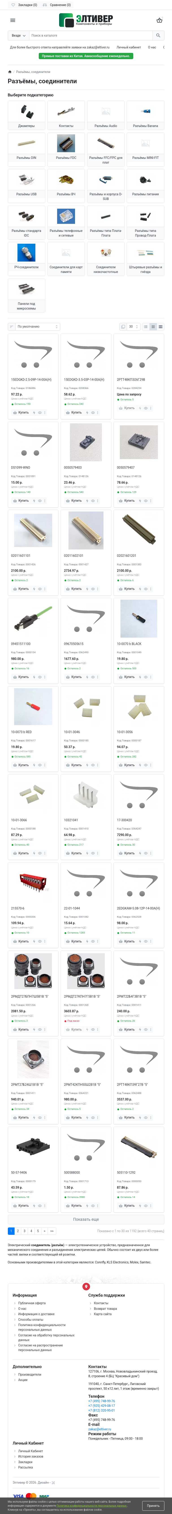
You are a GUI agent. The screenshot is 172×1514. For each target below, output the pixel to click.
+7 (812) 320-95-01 (101, 1410)
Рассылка (25, 1467)
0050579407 (126, 467)
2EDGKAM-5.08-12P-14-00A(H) (138, 908)
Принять (153, 1506)
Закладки (25, 1462)
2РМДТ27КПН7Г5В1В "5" (82, 996)
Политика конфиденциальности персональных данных (92, 1505)
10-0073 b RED (21, 732)
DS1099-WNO (20, 467)
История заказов (30, 1456)
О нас (152, 47)
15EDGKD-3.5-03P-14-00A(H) (84, 379)
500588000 (72, 1172)
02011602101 (74, 555)
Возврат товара (105, 1308)
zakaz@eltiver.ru (99, 1429)
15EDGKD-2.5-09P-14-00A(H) (31, 379)
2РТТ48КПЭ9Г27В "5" (132, 1084)
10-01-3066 (19, 820)
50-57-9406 (19, 1172)
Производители (29, 1374)
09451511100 (21, 644)
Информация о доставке (36, 1314)
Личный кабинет (128, 47)
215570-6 (17, 908)
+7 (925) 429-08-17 (101, 1406)
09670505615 (74, 644)
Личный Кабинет (30, 1451)
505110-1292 (126, 1172)
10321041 (71, 820)
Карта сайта (103, 1314)
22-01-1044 (72, 908)
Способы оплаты (30, 1319)
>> (52, 1231)
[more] (45, 412)
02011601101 (21, 555)
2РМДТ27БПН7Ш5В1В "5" (30, 996)
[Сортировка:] (37, 327)
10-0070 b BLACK (129, 644)
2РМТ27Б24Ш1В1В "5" (27, 1084)
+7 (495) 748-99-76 (101, 1401)
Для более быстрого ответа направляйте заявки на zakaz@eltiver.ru (60, 47)
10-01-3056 (125, 732)
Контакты (101, 1303)
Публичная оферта (32, 1303)
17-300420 (124, 820)
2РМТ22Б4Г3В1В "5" (131, 996)
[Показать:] (133, 327)
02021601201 (126, 555)
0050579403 (73, 467)
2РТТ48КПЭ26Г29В (131, 379)
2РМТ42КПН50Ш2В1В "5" (82, 1084)
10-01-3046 (72, 732)
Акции (23, 1380)
